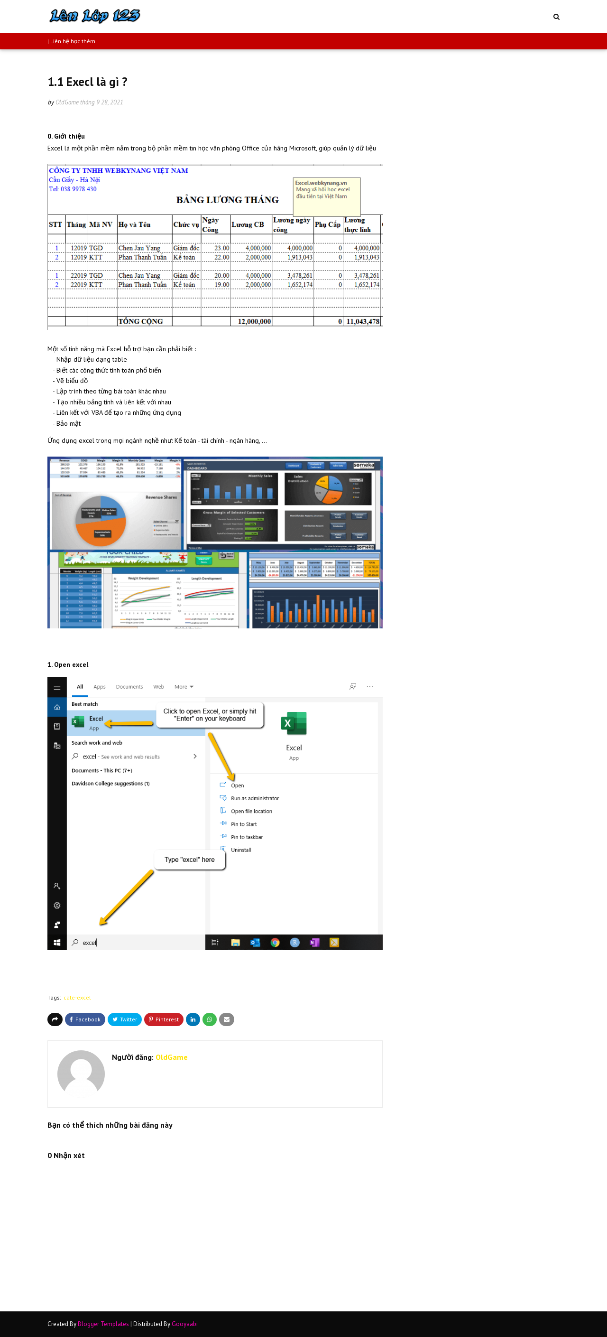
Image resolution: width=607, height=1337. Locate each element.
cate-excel (77, 997)
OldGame (67, 102)
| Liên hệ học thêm (71, 41)
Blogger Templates (103, 1324)
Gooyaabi (185, 1324)
